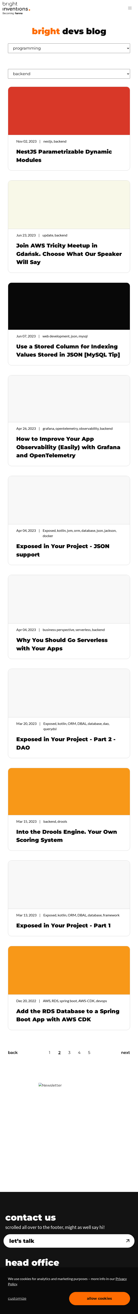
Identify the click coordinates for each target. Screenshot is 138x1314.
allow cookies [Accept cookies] (99, 1298)
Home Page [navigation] (16, 8)
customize (17, 1298)
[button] (130, 8)
